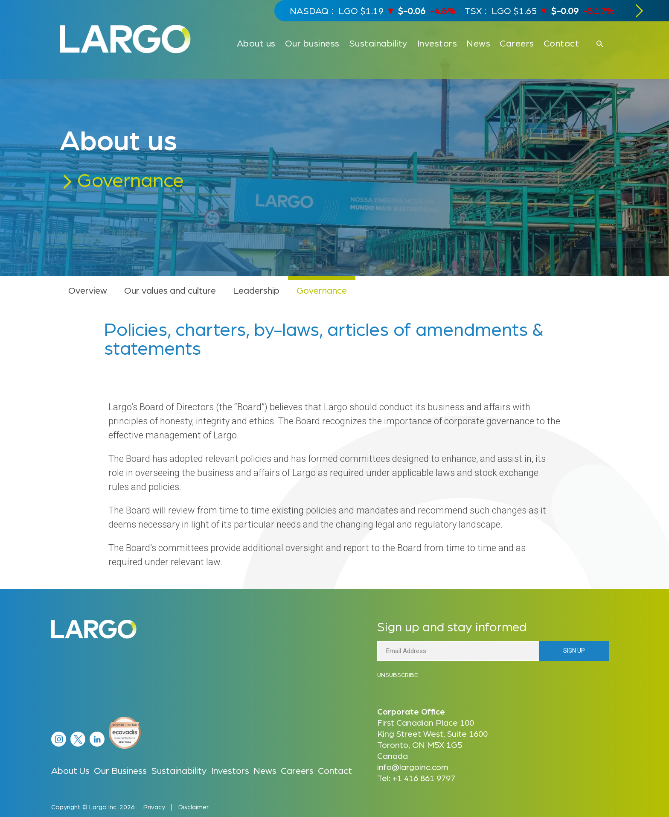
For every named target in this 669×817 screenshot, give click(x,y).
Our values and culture (170, 290)
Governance (322, 290)
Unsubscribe (397, 674)
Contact (335, 770)
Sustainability (179, 770)
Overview (87, 290)
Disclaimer (193, 806)
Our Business (120, 770)
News (264, 770)
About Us (70, 770)
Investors (230, 770)
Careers (297, 770)
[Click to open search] (599, 44)
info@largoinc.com (412, 766)
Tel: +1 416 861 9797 (416, 777)
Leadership (256, 290)
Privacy (154, 806)
